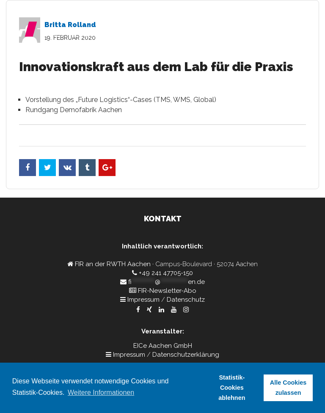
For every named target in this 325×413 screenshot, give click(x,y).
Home (130, 57)
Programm (162, 57)
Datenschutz (186, 299)
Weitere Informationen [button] (101, 392)
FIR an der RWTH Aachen (113, 264)
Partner (238, 57)
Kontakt (306, 57)
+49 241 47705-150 (166, 273)
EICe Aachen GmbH (162, 346)
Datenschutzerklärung (185, 354)
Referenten (202, 57)
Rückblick (272, 57)
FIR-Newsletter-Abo (167, 291)
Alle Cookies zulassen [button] (288, 387)
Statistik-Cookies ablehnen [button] (231, 387)
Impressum (143, 299)
